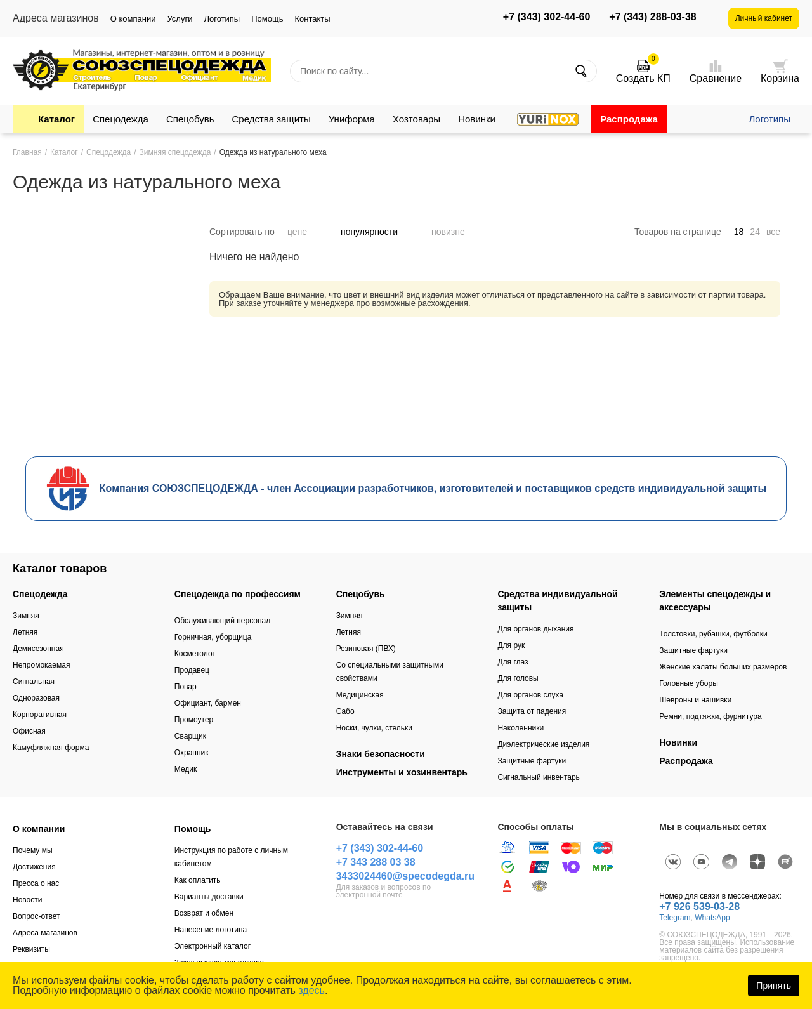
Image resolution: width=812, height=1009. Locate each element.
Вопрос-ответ (36, 916)
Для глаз (512, 661)
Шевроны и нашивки (695, 700)
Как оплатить (197, 880)
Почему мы (33, 850)
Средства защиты (271, 119)
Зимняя (26, 615)
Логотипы (222, 18)
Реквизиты (31, 949)
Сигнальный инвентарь (538, 777)
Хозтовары (416, 119)
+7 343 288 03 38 (376, 862)
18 (739, 231)
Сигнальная (34, 681)
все (773, 231)
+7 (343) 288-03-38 (652, 17)
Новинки (476, 119)
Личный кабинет (763, 18)
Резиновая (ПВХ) (366, 648)
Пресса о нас (36, 883)
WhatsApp (712, 917)
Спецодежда (120, 119)
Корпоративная (40, 714)
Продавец (191, 670)
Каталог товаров (60, 568)
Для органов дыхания (535, 628)
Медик (185, 769)
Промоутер (193, 719)
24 (755, 231)
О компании (133, 18)
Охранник (191, 752)
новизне (458, 231)
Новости (27, 899)
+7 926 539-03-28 (699, 906)
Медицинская (360, 694)
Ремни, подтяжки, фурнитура (710, 716)
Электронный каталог (212, 946)
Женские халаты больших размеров (723, 667)
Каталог (56, 119)
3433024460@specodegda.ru (405, 876)
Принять (773, 985)
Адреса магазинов (45, 932)
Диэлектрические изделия (543, 744)
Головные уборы (688, 683)
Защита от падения (531, 711)
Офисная (29, 731)
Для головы (517, 678)
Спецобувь (190, 119)
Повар (185, 686)
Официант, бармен (207, 703)
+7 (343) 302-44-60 (546, 17)
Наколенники (520, 727)
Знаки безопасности (380, 754)
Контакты (312, 18)
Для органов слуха (530, 694)
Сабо (345, 711)
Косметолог (194, 653)
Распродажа (629, 119)
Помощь (267, 18)
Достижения (34, 866)
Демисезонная (38, 648)
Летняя (25, 632)
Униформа (352, 119)
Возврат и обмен (203, 913)
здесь (311, 990)
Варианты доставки (209, 896)
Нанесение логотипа (210, 929)
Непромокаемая (41, 665)
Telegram (674, 917)
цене (307, 231)
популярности (380, 231)
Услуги (179, 18)
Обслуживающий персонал (222, 620)
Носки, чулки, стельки (374, 727)
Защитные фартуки (531, 760)
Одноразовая (36, 698)
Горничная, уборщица (213, 637)
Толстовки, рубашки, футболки (713, 634)
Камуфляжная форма (51, 747)
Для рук (511, 645)
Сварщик (190, 736)
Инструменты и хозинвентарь (402, 772)
